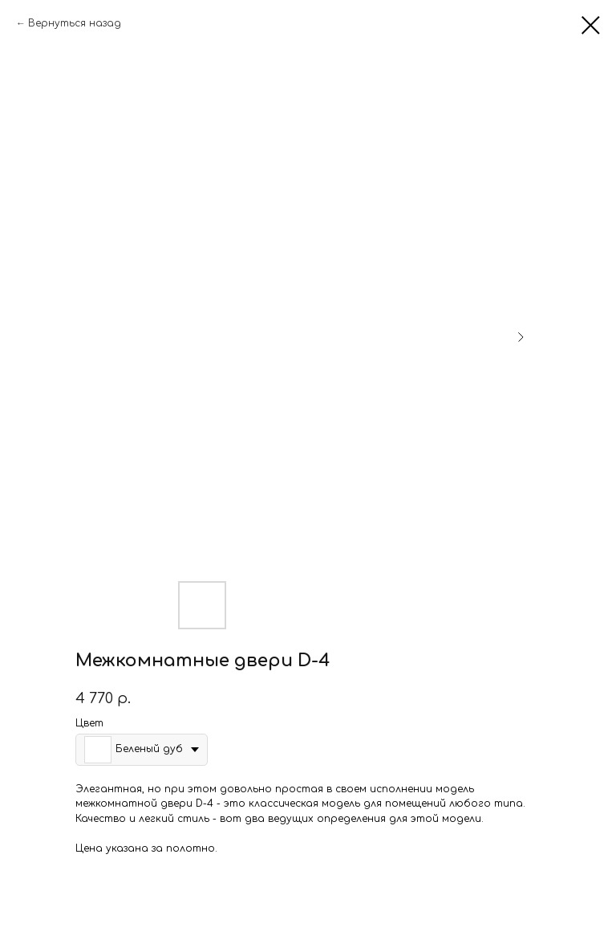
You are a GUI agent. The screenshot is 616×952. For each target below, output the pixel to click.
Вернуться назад (74, 23)
